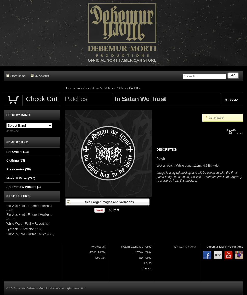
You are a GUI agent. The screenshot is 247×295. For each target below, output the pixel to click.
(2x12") (10, 218)
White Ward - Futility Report (25, 223)
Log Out (100, 257)
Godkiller (134, 88)
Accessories (18, 169)
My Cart (179, 246)
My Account (40, 75)
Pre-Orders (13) (17, 152)
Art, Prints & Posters (23, 187)
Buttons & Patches (101, 88)
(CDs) (10, 209)
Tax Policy (145, 257)
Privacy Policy (142, 251)
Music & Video (20, 178)
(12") (47, 223)
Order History (97, 251)
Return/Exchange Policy (136, 246)
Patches (121, 88)
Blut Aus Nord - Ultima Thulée (26, 234)
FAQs (147, 262)
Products (81, 88)
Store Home (15, 75)
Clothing (15, 160)
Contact (146, 268)
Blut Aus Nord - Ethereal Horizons (29, 206)
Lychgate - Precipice (20, 229)
